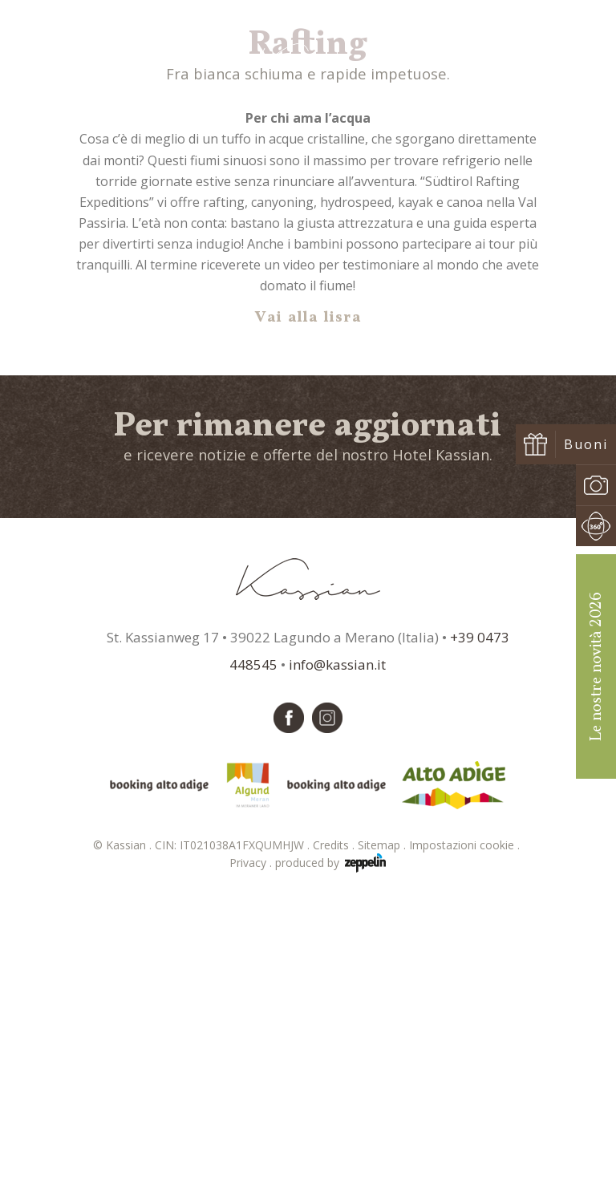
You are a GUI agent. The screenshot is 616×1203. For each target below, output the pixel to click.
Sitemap (383, 1151)
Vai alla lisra (308, 624)
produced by (330, 1169)
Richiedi (468, 58)
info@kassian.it (337, 971)
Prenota (559, 58)
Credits (335, 1151)
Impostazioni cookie (466, 1151)
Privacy (252, 1169)
